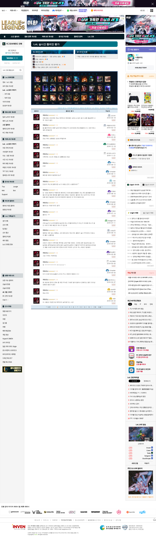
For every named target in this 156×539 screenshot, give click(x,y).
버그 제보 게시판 (8, 133)
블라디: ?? (46, 215)
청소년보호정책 (79, 520)
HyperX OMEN (8, 339)
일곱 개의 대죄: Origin (10, 346)
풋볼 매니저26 (7, 362)
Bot (14, 190)
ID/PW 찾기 (16, 63)
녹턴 (45, 93)
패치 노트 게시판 (8, 121)
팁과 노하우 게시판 (9, 117)
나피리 (107, 84)
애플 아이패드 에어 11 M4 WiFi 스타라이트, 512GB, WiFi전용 (141, 277)
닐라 (76, 93)
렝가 (107, 103)
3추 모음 (6, 94)
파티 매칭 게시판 (8, 163)
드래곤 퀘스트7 (7, 358)
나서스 (100, 84)
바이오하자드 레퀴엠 (9, 354)
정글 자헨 (38, 62)
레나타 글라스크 (69, 103)
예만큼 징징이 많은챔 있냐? (52, 175)
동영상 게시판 (7, 210)
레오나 (84, 103)
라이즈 (107, 93)
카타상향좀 (46, 148)
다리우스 (84, 93)
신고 (113, 120)
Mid (3, 190)
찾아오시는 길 (108, 520)
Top (3, 187)
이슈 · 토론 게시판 (8, 156)
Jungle (15, 187)
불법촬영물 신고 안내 (94, 520)
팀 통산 (5, 229)
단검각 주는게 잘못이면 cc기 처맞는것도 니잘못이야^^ (61, 184)
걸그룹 (5, 323)
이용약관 (54, 520)
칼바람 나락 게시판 (9, 175)
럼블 (61, 103)
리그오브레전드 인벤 (14, 44)
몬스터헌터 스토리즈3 (9, 350)
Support (5, 194)
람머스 (45, 103)
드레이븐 (99, 93)
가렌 (37, 84)
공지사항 (118, 520)
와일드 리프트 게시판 (9, 167)
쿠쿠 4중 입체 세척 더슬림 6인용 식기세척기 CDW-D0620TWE (141, 285)
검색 (20, 70)
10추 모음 (7, 98)
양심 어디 (46, 293)
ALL (45, 74)
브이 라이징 (6, 343)
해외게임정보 (7, 331)
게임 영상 (6, 335)
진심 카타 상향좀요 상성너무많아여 (54, 138)
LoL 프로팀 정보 (8, 244)
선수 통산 (6, 233)
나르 (84, 84)
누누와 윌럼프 (53, 93)
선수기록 (5, 225)
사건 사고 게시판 (8, 160)
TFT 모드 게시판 (8, 171)
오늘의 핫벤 (6, 284)
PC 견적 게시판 (7, 296)
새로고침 (149, 177)
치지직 (5, 315)
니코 (68, 93)
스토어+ (151, 76)
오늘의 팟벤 (6, 288)
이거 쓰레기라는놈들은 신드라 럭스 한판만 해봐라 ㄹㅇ (61, 274)
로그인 (142, 10)
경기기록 (5, 221)
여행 (4, 327)
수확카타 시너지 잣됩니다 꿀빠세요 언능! (56, 157)
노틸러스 (37, 93)
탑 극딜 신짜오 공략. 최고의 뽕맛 (46, 67)
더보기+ (151, 49)
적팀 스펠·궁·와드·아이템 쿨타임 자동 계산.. (92, 56)
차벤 (4, 319)
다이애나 (92, 93)
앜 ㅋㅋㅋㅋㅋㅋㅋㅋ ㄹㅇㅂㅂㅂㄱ (54, 265)
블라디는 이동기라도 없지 (51, 205)
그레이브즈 (69, 84)
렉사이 (92, 103)
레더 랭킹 (6, 240)
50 (95, 307)
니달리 (61, 93)
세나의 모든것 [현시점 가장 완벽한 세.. (48, 64)
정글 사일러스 (39, 59)
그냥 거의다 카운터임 (50, 256)
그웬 (76, 84)
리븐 (44, 166)
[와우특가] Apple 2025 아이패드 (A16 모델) (141, 281)
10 (89, 307)
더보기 (146, 463)
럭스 (53, 103)
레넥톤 (76, 103)
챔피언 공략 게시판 (9, 129)
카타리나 (46, 115)
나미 (92, 84)
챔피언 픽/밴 (6, 237)
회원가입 (7, 63)
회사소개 (37, 520)
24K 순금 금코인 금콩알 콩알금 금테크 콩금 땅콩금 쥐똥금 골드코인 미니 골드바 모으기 (141, 293)
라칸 (37, 103)
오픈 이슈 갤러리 (8, 280)
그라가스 (60, 84)
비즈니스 (46, 520)
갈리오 (45, 84)
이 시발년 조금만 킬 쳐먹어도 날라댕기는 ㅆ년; (58, 302)
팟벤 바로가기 (7, 311)
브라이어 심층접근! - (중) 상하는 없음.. (48, 56)
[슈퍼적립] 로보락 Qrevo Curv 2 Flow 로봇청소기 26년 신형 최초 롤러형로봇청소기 (141, 289)
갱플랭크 (53, 84)
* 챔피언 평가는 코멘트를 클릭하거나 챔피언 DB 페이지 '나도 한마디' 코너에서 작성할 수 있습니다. (87, 108)
